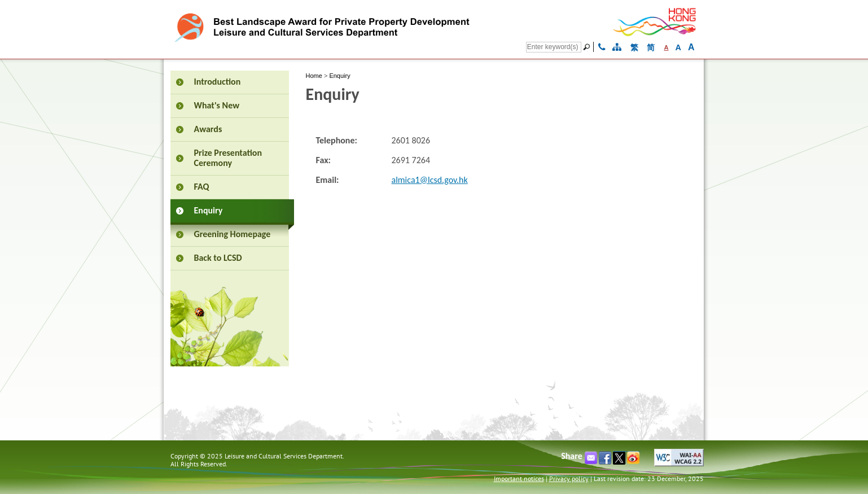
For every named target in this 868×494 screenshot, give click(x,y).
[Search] (553, 47)
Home (314, 75)
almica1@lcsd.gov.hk (430, 179)
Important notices (519, 478)
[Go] (588, 47)
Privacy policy (569, 478)
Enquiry (339, 75)
